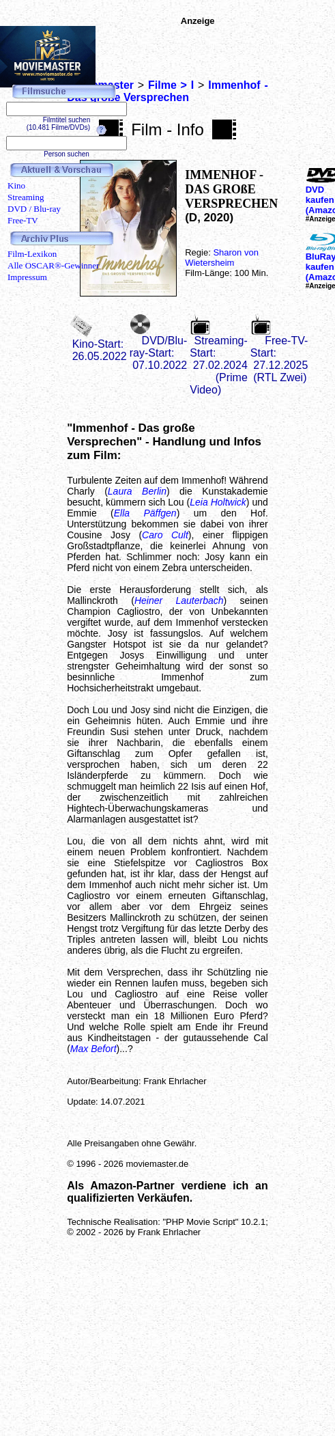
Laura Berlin (137, 491)
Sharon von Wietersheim (222, 257)
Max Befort (93, 1048)
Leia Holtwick (218, 502)
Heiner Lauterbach (179, 600)
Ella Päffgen (145, 513)
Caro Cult (165, 534)
